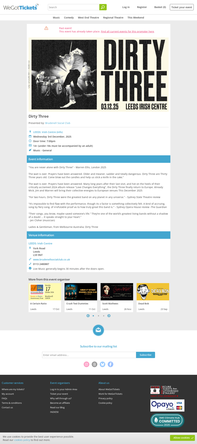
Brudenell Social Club (57, 123)
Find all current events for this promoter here (127, 31)
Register (142, 7)
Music (56, 17)
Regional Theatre (113, 17)
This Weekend (136, 17)
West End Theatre (88, 17)
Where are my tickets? (13, 389)
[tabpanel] (45, 297)
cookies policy (22, 440)
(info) (60, 132)
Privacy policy (105, 398)
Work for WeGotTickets (110, 393)
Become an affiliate (60, 402)
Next (109, 315)
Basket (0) (160, 7)
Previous (88, 315)
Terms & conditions (12, 402)
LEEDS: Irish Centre (44, 132)
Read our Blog (57, 407)
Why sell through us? (61, 398)
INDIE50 (54, 411)
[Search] (103, 7)
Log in (126, 7)
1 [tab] (93, 315)
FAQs (4, 398)
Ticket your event (181, 7)
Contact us (7, 407)
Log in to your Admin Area (63, 389)
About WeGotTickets (109, 389)
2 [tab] (98, 315)
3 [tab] (103, 315)
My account (8, 393)
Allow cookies (182, 437)
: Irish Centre (40, 243)
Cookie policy (105, 402)
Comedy (69, 17)
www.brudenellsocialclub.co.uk (51, 259)
